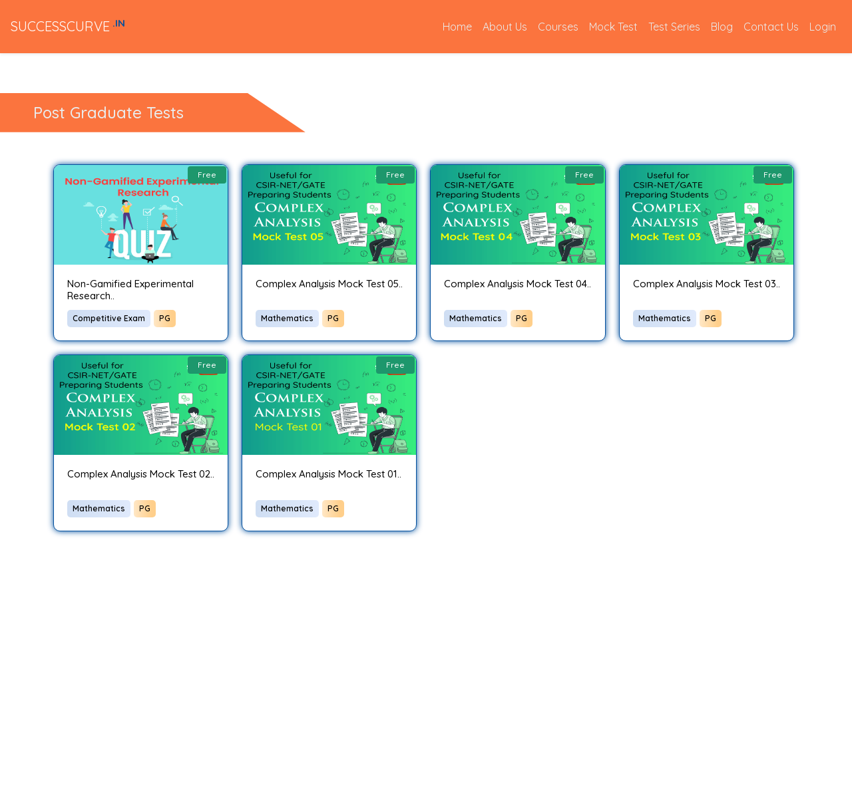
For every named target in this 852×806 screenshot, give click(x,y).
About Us (505, 26)
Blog (722, 26)
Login (822, 26)
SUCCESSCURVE (68, 26)
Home (460, 25)
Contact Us (771, 26)
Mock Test (613, 26)
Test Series (674, 26)
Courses (558, 26)
